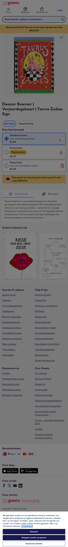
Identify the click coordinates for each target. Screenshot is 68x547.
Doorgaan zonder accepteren (34, 538)
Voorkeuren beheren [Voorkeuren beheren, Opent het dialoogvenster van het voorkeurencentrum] (34, 544)
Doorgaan (34, 532)
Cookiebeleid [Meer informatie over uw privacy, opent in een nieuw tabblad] (27, 526)
